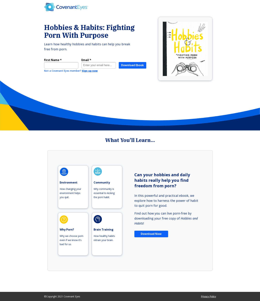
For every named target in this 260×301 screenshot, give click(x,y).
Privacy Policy (208, 296)
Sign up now (90, 70)
